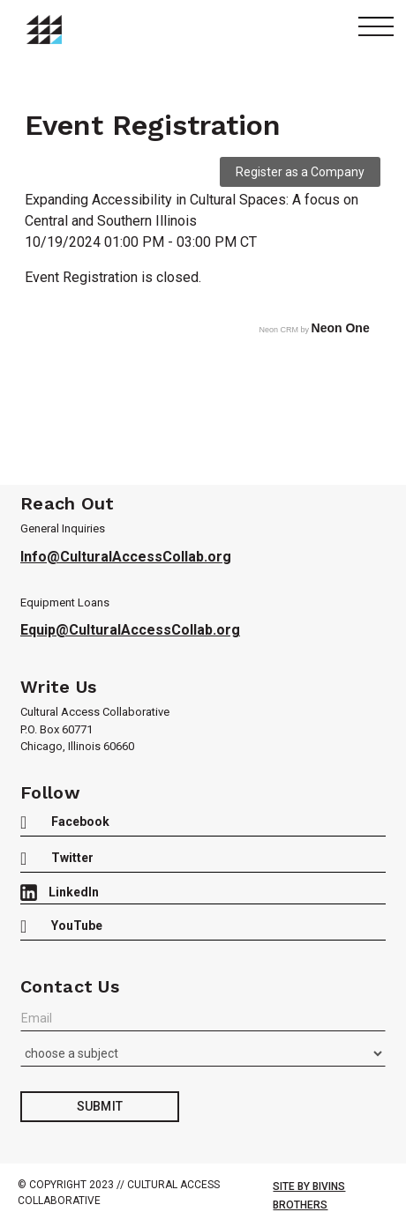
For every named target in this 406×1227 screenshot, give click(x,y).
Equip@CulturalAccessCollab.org (130, 629)
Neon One (341, 328)
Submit (100, 1106)
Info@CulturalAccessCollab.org (125, 556)
